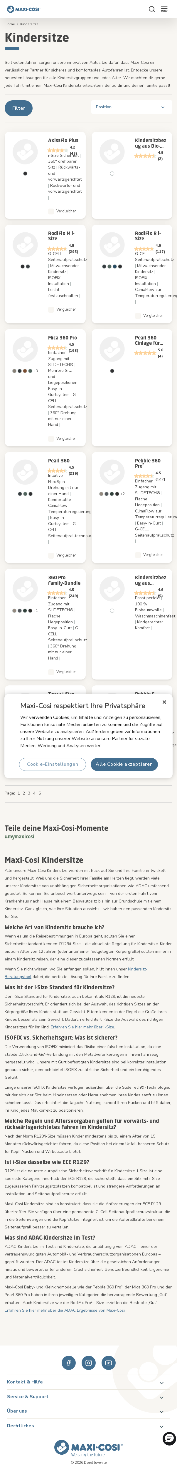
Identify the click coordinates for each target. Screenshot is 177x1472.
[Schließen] (164, 702)
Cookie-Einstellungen (52, 764)
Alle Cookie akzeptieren (124, 764)
